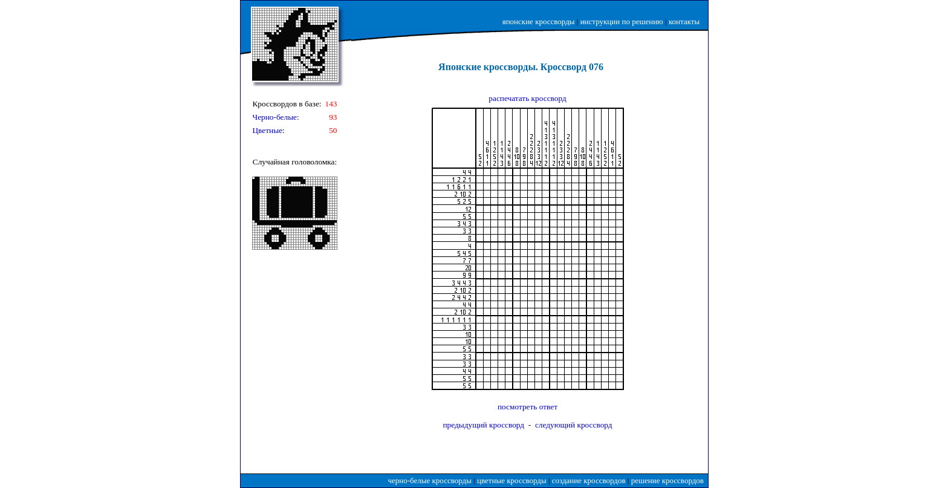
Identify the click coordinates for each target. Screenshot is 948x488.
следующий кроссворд (573, 424)
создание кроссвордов (589, 480)
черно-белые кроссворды (430, 480)
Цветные (267, 130)
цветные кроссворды (512, 480)
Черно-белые (274, 117)
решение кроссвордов (667, 480)
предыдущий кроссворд (483, 424)
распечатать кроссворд (527, 98)
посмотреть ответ (527, 406)
